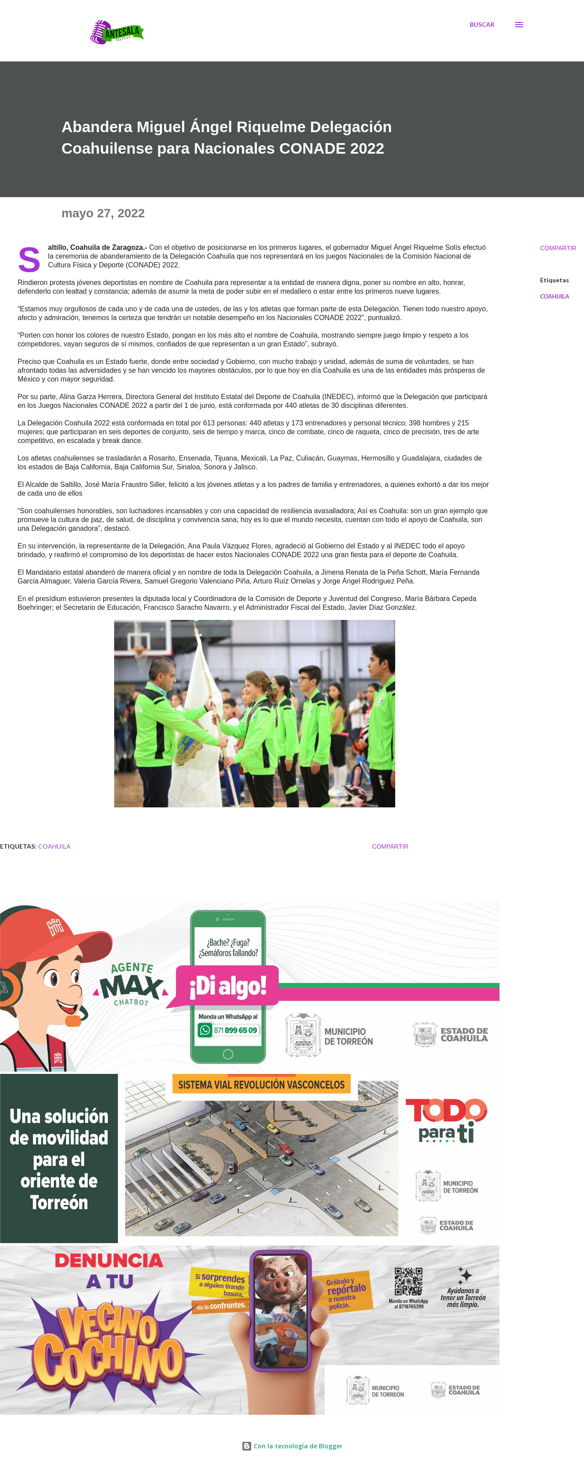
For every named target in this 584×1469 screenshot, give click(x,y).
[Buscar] (482, 24)
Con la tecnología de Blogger (292, 1446)
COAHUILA (554, 296)
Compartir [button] (558, 248)
